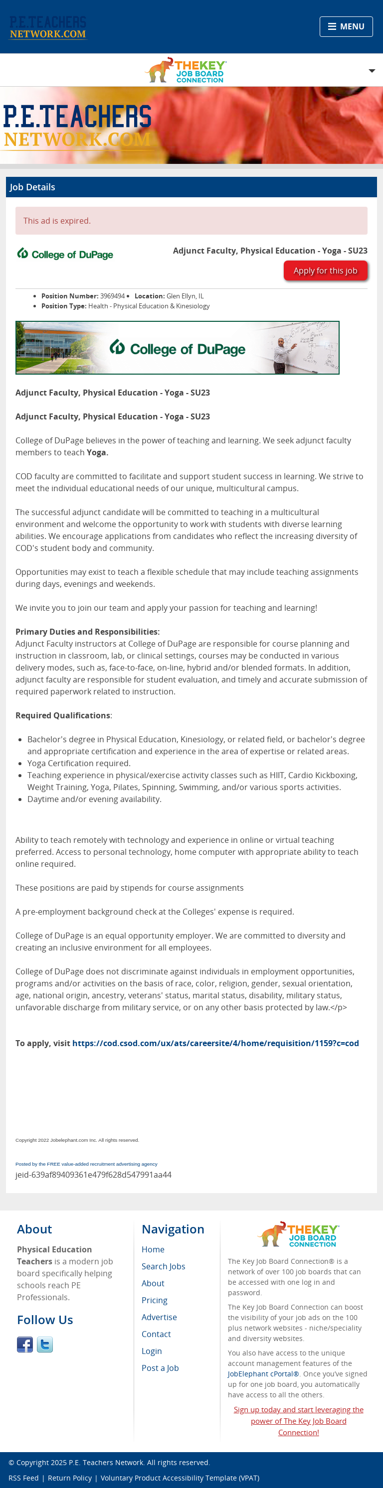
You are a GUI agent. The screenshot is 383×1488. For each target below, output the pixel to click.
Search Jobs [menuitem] (164, 1266)
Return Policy (70, 1478)
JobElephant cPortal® (263, 1373)
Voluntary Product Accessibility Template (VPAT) (180, 1478)
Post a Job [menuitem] (160, 1367)
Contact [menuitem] (156, 1334)
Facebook (25, 1345)
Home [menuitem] (153, 1249)
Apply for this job (326, 270)
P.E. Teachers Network (106, 1462)
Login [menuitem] (152, 1351)
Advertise (159, 1317)
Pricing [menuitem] (155, 1300)
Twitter (45, 1345)
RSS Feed (23, 1478)
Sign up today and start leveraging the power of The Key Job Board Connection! (299, 1420)
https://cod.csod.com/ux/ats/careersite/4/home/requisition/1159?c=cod (215, 1043)
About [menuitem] (153, 1283)
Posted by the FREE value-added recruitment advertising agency (86, 1164)
